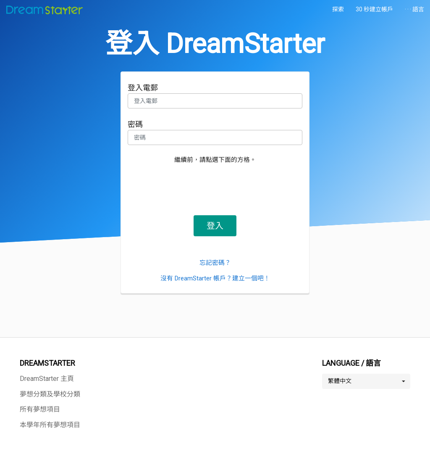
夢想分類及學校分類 (50, 394)
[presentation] (215, 187)
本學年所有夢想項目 (50, 425)
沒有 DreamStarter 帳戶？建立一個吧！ (215, 278)
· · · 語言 (414, 9)
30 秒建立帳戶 (374, 9)
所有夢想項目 (40, 409)
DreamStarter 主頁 (47, 379)
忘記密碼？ (215, 263)
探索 (338, 9)
